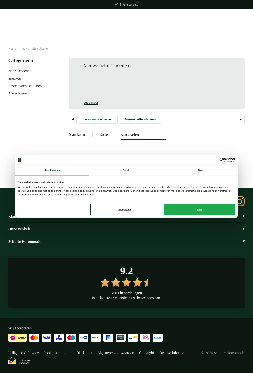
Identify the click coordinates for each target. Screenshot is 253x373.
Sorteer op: (108, 134)
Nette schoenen (19, 71)
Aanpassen (126, 209)
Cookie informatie (57, 352)
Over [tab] (200, 170)
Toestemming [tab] (52, 170)
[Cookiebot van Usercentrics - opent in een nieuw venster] (213, 160)
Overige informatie (173, 352)
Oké (199, 209)
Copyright (146, 352)
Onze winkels (126, 228)
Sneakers (15, 78)
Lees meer (91, 102)
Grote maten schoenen (25, 85)
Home (12, 49)
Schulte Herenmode (126, 241)
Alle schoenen (18, 93)
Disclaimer (84, 352)
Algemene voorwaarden (116, 352)
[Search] (126, 31)
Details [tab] (126, 170)
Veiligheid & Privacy (23, 352)
